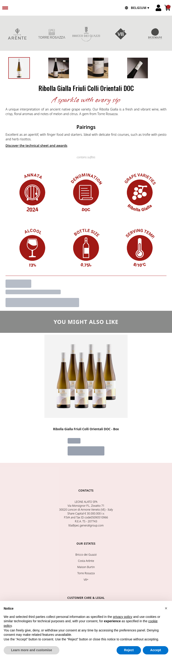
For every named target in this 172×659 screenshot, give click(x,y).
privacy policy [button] (122, 617)
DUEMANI (155, 34)
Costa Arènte (86, 561)
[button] (166, 608)
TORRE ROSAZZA (52, 34)
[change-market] (136, 8)
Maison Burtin (86, 567)
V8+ (121, 34)
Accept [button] (155, 650)
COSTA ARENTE (17, 34)
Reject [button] (129, 650)
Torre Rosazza (86, 573)
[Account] (158, 8)
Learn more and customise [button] (31, 650)
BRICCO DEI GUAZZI (86, 34)
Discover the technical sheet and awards (36, 145)
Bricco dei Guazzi (86, 555)
